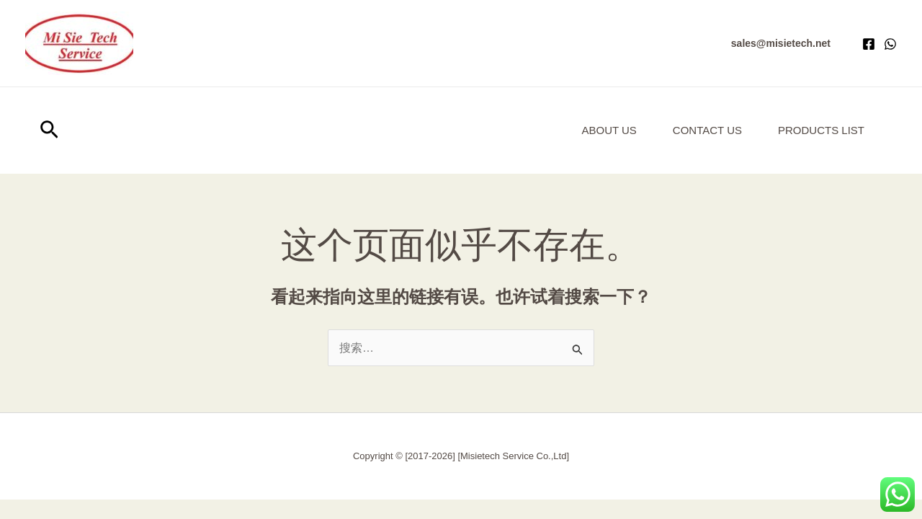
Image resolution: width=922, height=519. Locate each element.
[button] (781, 43)
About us (608, 130)
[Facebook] (868, 43)
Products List (821, 130)
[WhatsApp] (890, 43)
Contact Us (707, 130)
